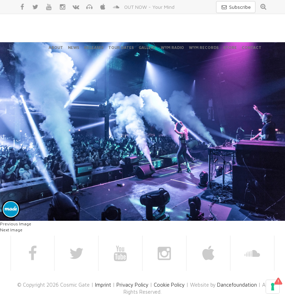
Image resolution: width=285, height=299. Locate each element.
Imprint (103, 285)
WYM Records (203, 47)
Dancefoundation (237, 285)
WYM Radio (172, 47)
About (56, 47)
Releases (93, 47)
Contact (251, 47)
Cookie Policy (169, 285)
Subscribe (236, 7)
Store (230, 47)
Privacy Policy (132, 285)
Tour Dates (121, 47)
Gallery (147, 47)
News (73, 47)
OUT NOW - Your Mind (149, 7)
